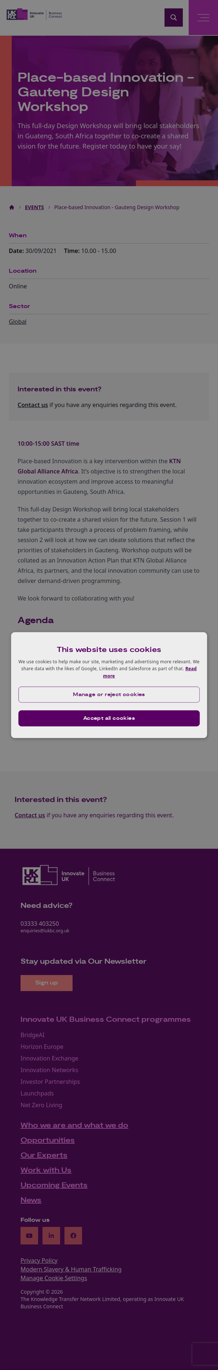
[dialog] (109, 685)
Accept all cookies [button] (109, 718)
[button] (109, 694)
